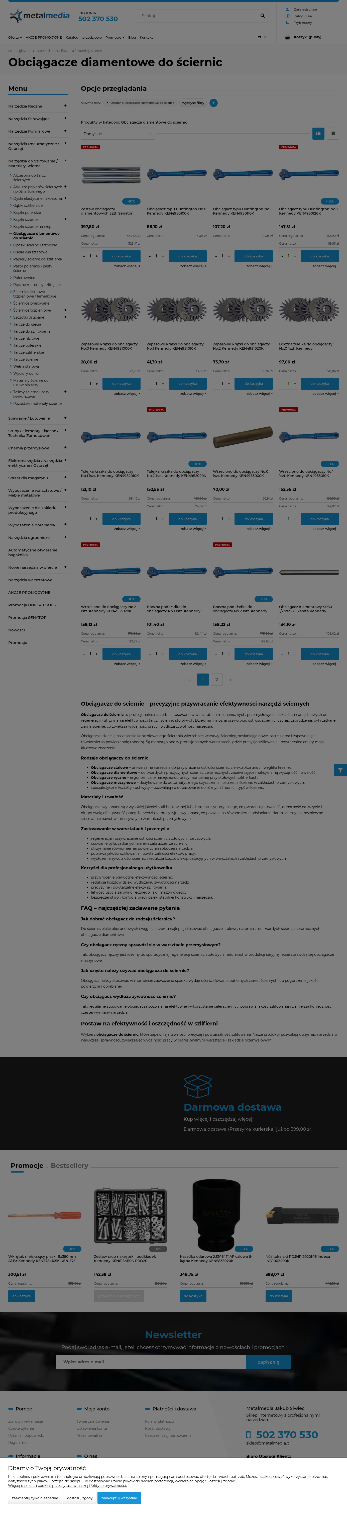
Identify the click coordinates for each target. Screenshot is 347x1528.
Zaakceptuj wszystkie (119, 1498)
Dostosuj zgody (79, 1498)
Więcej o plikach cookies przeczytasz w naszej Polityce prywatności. (67, 1485)
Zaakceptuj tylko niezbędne (35, 1498)
